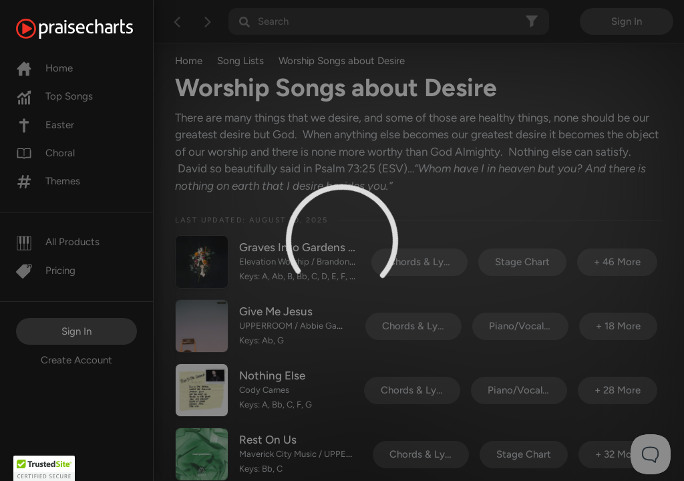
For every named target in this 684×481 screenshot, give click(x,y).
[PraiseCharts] (91, 29)
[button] (44, 468)
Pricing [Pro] (45, 271)
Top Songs (54, 96)
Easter (45, 125)
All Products (58, 242)
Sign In (76, 331)
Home (44, 68)
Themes (48, 181)
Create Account (76, 360)
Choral (45, 153)
